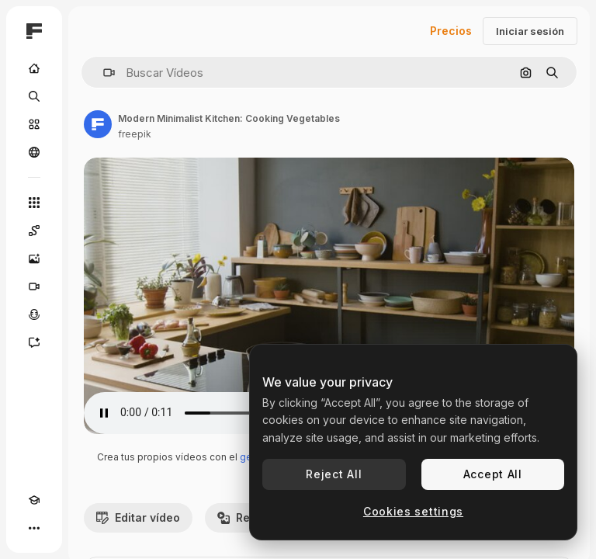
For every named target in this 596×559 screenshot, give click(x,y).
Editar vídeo (138, 517)
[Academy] (34, 500)
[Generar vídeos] (34, 286)
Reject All (334, 474)
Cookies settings (413, 511)
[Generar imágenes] (34, 258)
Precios (451, 30)
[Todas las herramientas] (34, 202)
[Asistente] (34, 342)
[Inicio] (34, 68)
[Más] (34, 528)
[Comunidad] (34, 152)
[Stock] (34, 124)
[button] (102, 72)
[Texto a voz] (34, 314)
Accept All (492, 474)
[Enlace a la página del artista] (98, 124)
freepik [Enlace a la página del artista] (134, 134)
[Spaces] (34, 230)
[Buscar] (34, 96)
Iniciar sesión (530, 31)
